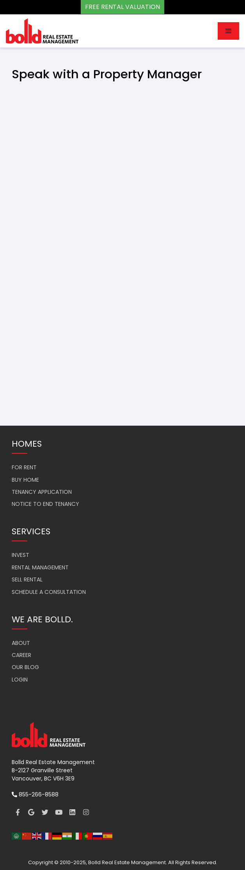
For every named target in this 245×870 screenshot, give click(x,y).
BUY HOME (25, 480)
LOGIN (20, 679)
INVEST (20, 555)
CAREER (21, 655)
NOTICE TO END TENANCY (45, 504)
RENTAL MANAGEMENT (40, 567)
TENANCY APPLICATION (42, 492)
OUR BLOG (25, 667)
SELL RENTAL (27, 579)
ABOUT (21, 643)
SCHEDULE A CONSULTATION (49, 592)
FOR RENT (24, 467)
